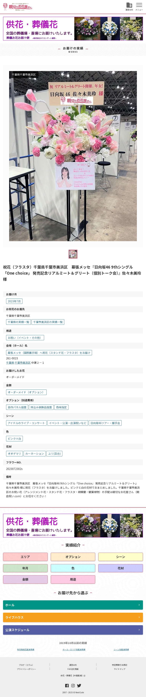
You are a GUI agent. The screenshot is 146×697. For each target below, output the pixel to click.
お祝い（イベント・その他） (25, 338)
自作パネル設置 (17, 407)
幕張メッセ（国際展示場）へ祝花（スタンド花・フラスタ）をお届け (49, 353)
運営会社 (73, 664)
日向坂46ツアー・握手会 (105, 423)
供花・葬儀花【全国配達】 (73, 675)
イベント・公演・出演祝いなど (67, 423)
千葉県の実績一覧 (18, 322)
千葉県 (10, 362)
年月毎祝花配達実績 (25, 649)
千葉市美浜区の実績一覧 (48, 322)
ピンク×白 (14, 438)
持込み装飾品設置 (41, 407)
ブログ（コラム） (26, 664)
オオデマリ (14, 453)
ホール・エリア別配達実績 (74, 649)
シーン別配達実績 (121, 649)
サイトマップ (119, 669)
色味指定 (61, 407)
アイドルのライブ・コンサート (26, 423)
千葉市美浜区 (23, 362)
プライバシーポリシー (26, 669)
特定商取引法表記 (119, 664)
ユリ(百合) (54, 453)
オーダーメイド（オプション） (26, 392)
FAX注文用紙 (73, 669)
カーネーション (34, 453)
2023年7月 (14, 301)
